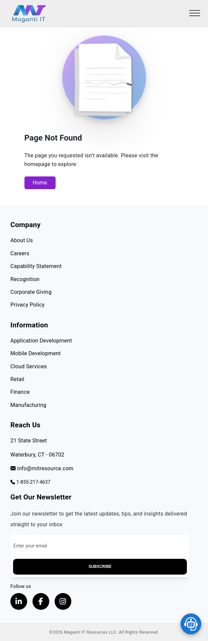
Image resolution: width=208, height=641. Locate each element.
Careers (19, 253)
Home (40, 182)
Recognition (25, 279)
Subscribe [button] (100, 566)
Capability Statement (36, 266)
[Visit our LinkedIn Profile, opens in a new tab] (18, 601)
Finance (20, 392)
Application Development (41, 340)
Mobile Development (35, 353)
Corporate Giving (31, 292)
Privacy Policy (27, 305)
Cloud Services (28, 366)
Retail (17, 379)
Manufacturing (28, 405)
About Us (21, 240)
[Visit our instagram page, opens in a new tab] (63, 601)
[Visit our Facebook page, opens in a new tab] (40, 601)
